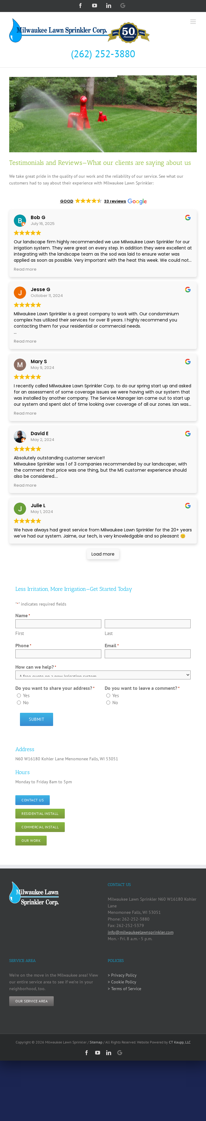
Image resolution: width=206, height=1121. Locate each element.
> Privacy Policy (122, 975)
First (19, 633)
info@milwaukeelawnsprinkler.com (140, 932)
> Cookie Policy (122, 982)
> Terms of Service (124, 988)
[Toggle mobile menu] (193, 21)
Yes (26, 695)
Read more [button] (25, 269)
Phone (23, 645)
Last (109, 633)
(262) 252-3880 (103, 53)
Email (112, 645)
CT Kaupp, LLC (180, 1042)
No (26, 702)
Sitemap (96, 1042)
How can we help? (35, 667)
